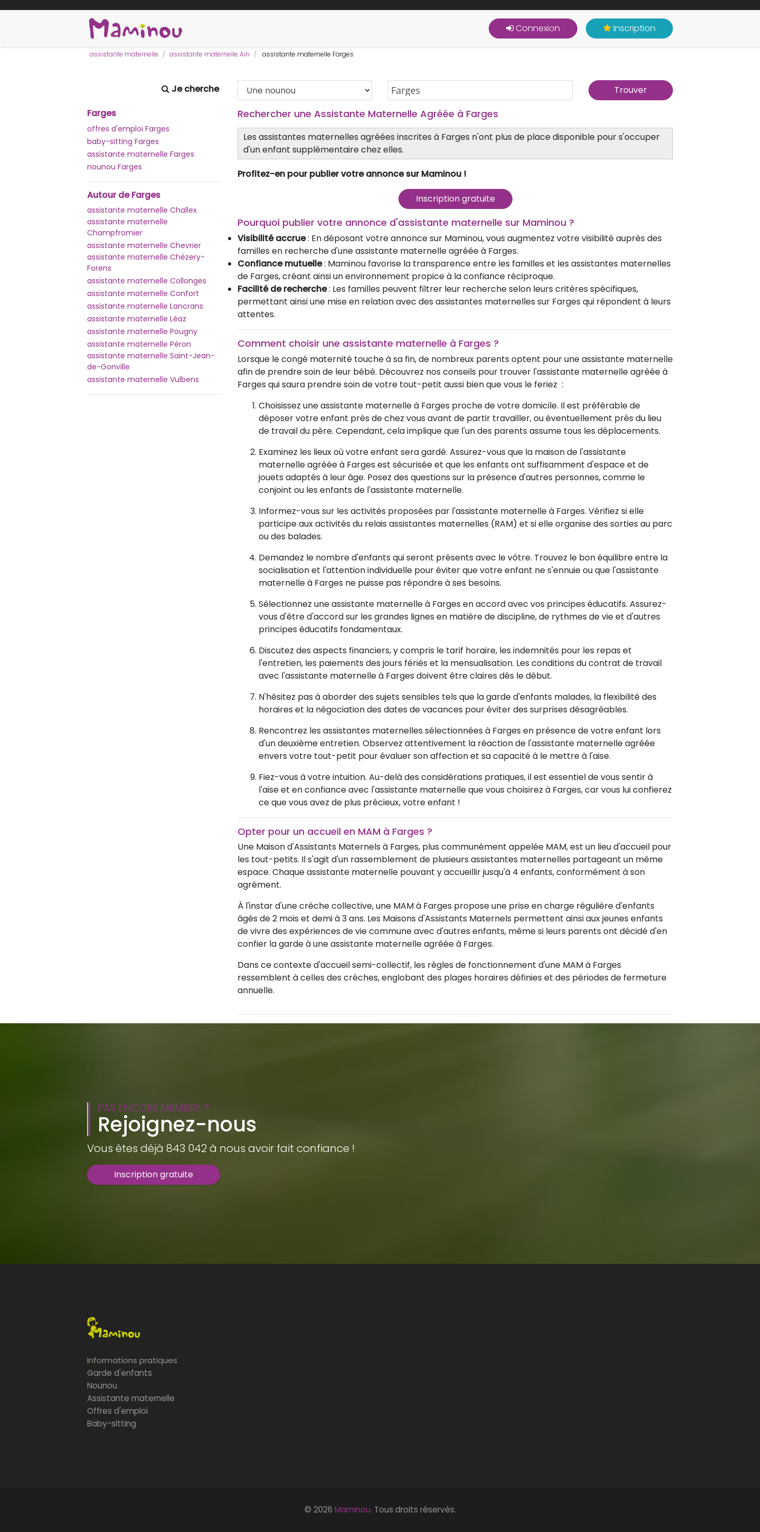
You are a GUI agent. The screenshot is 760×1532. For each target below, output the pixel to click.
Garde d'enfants (119, 1372)
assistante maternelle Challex (142, 210)
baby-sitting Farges (123, 141)
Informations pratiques (132, 1360)
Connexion (533, 28)
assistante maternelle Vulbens (143, 379)
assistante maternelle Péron (139, 344)
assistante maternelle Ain (209, 54)
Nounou (102, 1385)
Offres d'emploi (117, 1410)
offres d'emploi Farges (128, 128)
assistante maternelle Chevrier (144, 245)
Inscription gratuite (455, 199)
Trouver (630, 90)
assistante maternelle (124, 54)
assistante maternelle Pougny (142, 331)
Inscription (629, 28)
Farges (101, 113)
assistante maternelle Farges (140, 154)
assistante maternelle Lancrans (145, 306)
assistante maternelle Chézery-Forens (146, 262)
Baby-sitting (111, 1423)
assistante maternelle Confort (143, 293)
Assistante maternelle (131, 1398)
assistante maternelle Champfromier (127, 227)
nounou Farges (114, 166)
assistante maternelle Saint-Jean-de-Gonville (151, 361)
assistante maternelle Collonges (146, 280)
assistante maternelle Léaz (136, 318)
